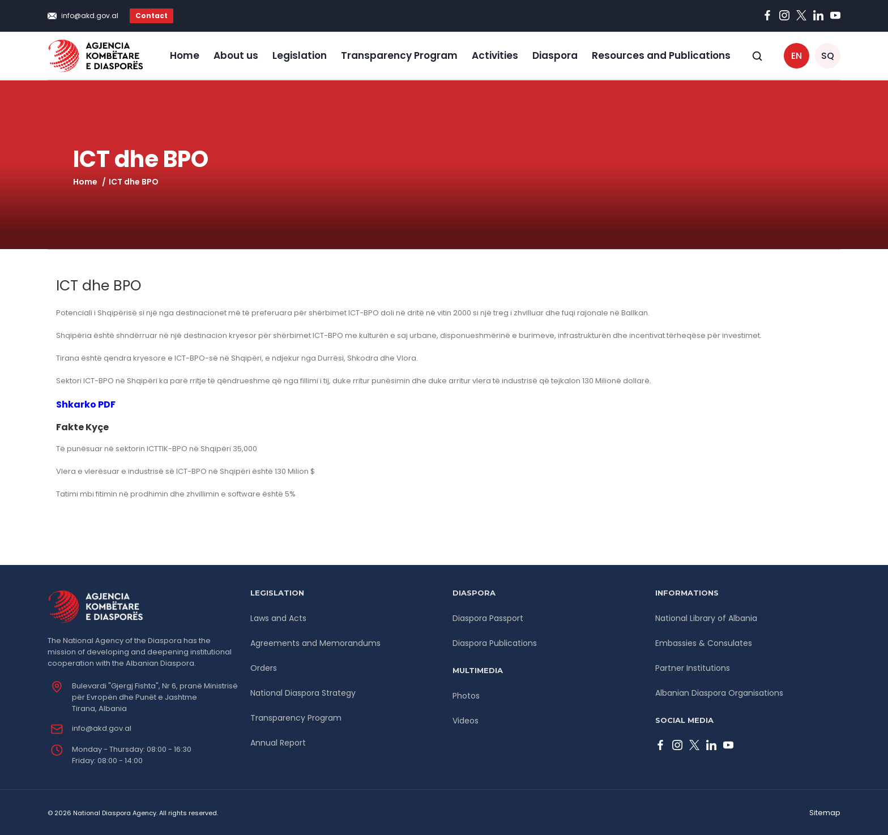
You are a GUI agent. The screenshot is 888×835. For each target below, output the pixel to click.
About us (236, 55)
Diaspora (555, 55)
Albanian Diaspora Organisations (719, 693)
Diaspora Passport (487, 618)
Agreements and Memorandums (315, 643)
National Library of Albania (706, 618)
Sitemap (824, 812)
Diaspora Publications (494, 643)
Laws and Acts (278, 618)
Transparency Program (399, 55)
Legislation (299, 55)
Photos (466, 695)
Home (184, 55)
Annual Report (278, 742)
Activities (495, 55)
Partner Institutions (692, 668)
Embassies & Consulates (703, 643)
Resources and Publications (661, 55)
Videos (465, 720)
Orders (263, 668)
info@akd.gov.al (89, 15)
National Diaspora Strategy (303, 693)
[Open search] (757, 56)
